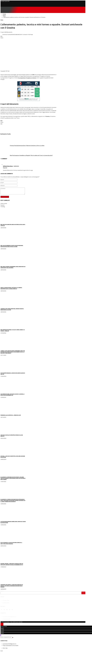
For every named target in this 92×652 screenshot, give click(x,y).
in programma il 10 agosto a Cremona (27, 78)
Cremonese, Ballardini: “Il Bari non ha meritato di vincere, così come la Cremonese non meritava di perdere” (11, 585)
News (1, 20)
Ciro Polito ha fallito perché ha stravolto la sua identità (11, 435)
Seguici (2, 628)
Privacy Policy (6, 600)
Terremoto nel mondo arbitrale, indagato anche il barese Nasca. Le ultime (12, 309)
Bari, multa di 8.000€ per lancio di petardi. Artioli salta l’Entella (12, 225)
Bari (1, 120)
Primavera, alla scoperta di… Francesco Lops (10, 415)
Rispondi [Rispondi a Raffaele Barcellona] (5, 167)
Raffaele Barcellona (8, 166)
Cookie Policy (6, 602)
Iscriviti (2, 630)
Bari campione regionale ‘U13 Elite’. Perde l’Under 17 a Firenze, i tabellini (12, 330)
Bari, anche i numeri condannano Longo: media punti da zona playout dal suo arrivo (12, 267)
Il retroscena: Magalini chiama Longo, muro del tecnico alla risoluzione (13, 522)
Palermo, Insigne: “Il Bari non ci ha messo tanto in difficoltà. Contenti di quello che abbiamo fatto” (11, 564)
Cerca (1, 590)
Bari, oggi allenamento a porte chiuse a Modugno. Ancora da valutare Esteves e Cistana (11, 246)
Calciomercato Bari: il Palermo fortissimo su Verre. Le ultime (22, 145)
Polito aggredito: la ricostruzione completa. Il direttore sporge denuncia (11, 543)
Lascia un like (3, 626)
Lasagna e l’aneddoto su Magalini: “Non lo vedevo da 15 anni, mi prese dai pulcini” (26, 155)
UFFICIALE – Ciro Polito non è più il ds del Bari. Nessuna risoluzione (12, 456)
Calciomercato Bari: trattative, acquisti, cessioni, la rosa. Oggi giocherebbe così (12, 394)
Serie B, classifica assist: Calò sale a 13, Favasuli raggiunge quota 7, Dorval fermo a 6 (11, 288)
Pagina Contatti (6, 619)
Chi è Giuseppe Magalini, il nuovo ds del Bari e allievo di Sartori (12, 373)
